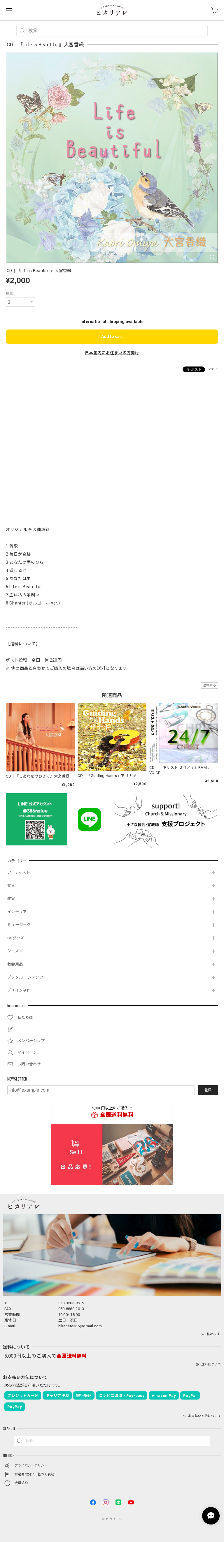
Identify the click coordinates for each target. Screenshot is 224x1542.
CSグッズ (15, 938)
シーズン (14, 951)
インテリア (17, 912)
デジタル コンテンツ (25, 977)
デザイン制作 (19, 990)
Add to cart (112, 336)
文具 (11, 885)
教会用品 (15, 964)
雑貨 (11, 898)
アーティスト (18, 872)
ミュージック (19, 925)
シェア (212, 369)
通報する (209, 685)
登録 (207, 1090)
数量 (9, 293)
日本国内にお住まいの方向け (112, 352)
